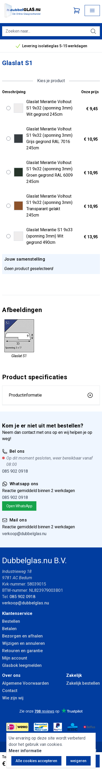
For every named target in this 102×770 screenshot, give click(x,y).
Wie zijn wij (12, 697)
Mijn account (14, 658)
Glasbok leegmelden (22, 665)
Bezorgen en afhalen (22, 636)
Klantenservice (17, 613)
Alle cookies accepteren (36, 761)
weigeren (78, 761)
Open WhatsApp (19, 506)
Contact (9, 690)
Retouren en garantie (22, 650)
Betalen (9, 628)
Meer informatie (25, 750)
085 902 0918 (15, 471)
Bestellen (11, 621)
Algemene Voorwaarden (25, 683)
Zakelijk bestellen (83, 683)
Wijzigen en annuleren (23, 643)
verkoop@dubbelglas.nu (24, 533)
